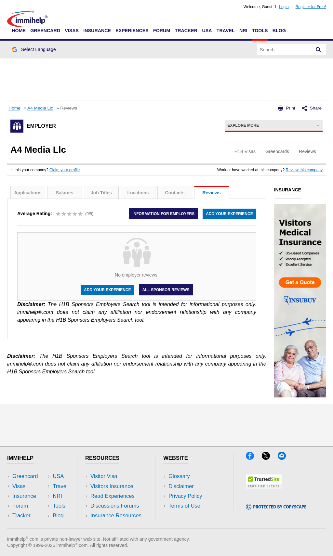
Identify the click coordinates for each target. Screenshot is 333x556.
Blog (279, 30)
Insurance (97, 30)
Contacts (175, 192)
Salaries (64, 192)
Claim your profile (64, 170)
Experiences (131, 30)
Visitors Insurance (111, 486)
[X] (270, 457)
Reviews (211, 192)
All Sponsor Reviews (165, 290)
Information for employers (163, 214)
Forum (161, 30)
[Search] (318, 49)
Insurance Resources (115, 515)
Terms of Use (184, 506)
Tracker (186, 30)
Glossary (179, 476)
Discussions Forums (114, 506)
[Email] (285, 457)
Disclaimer (181, 486)
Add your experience (229, 214)
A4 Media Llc (40, 108)
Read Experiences (112, 496)
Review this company (304, 170)
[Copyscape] (276, 507)
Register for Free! (311, 7)
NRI (243, 30)
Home (19, 30)
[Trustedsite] (264, 487)
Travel (226, 30)
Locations (138, 192)
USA (207, 30)
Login (283, 7)
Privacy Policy (185, 496)
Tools (260, 30)
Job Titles (101, 192)
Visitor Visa (103, 476)
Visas (72, 30)
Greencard (45, 30)
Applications (27, 192)
